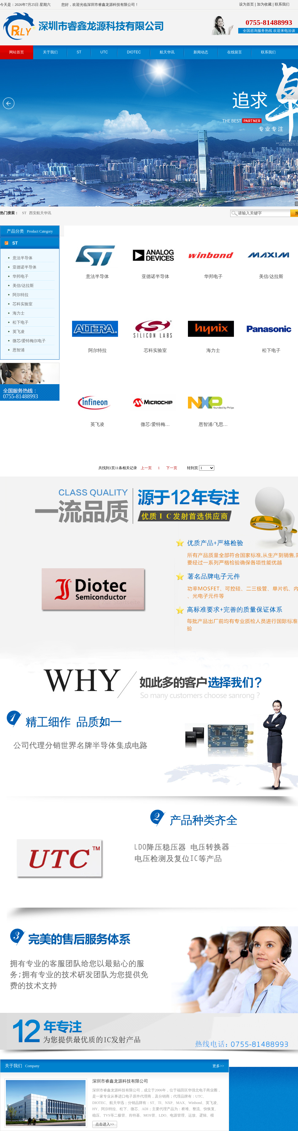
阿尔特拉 (21, 294)
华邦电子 (21, 276)
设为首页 (246, 4)
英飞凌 (19, 331)
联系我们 (282, 4)
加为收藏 (264, 4)
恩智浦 (19, 350)
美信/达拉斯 (23, 285)
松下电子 (21, 322)
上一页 (146, 468)
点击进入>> (104, 1124)
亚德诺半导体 (24, 267)
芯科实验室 (22, 304)
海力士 (19, 313)
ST (24, 213)
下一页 (171, 468)
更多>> (218, 1066)
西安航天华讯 (40, 213)
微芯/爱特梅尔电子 (29, 340)
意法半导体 (22, 258)
